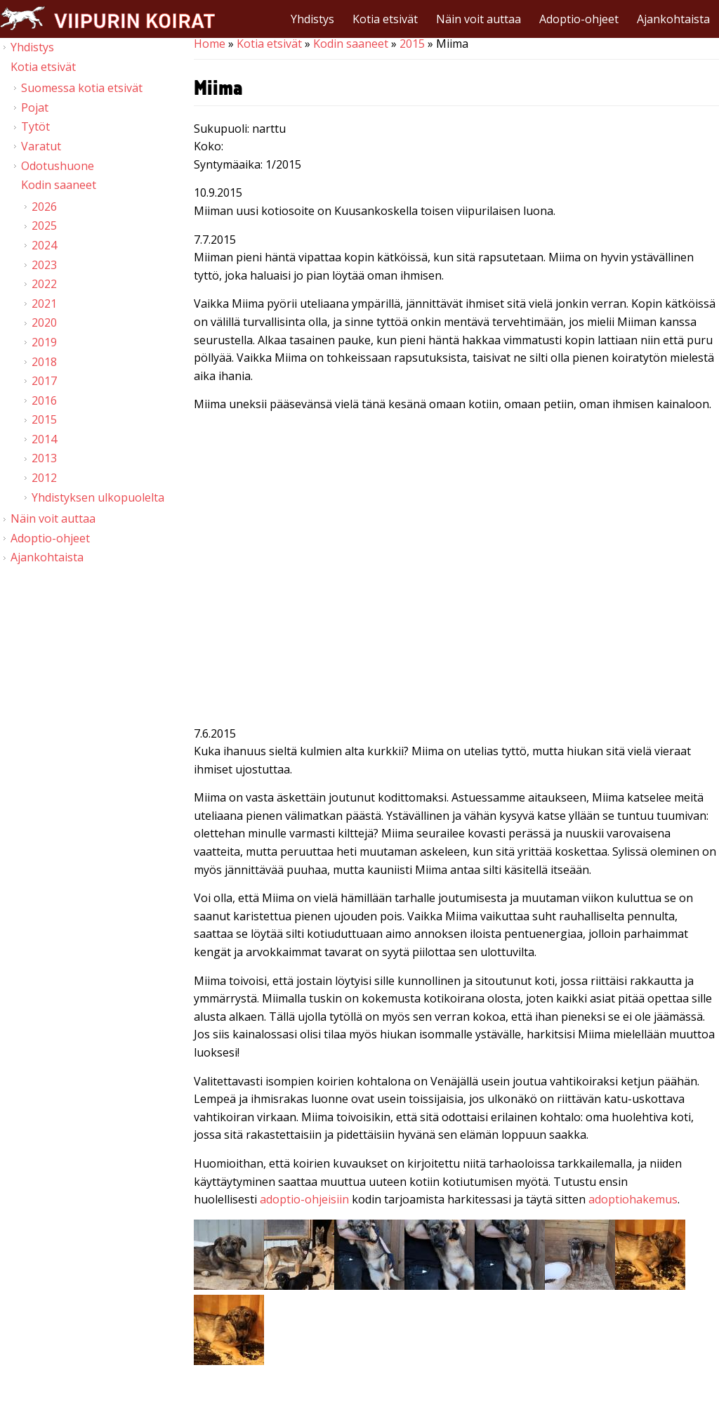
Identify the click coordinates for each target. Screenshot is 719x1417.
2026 (44, 206)
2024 (44, 245)
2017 (44, 380)
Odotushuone (57, 166)
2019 (44, 342)
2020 (44, 322)
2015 (412, 43)
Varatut (41, 146)
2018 (44, 362)
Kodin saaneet (350, 43)
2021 (44, 303)
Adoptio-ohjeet (579, 19)
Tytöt (35, 126)
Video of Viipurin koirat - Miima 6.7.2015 (456, 571)
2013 (44, 458)
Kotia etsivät (385, 19)
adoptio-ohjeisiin (304, 1199)
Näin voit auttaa (478, 19)
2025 (44, 225)
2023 (44, 265)
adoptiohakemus (633, 1199)
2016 (44, 400)
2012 (44, 477)
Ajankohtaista (673, 19)
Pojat (34, 107)
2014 (44, 439)
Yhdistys (312, 19)
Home (209, 43)
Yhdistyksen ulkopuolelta (98, 497)
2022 (44, 284)
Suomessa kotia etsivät (82, 88)
